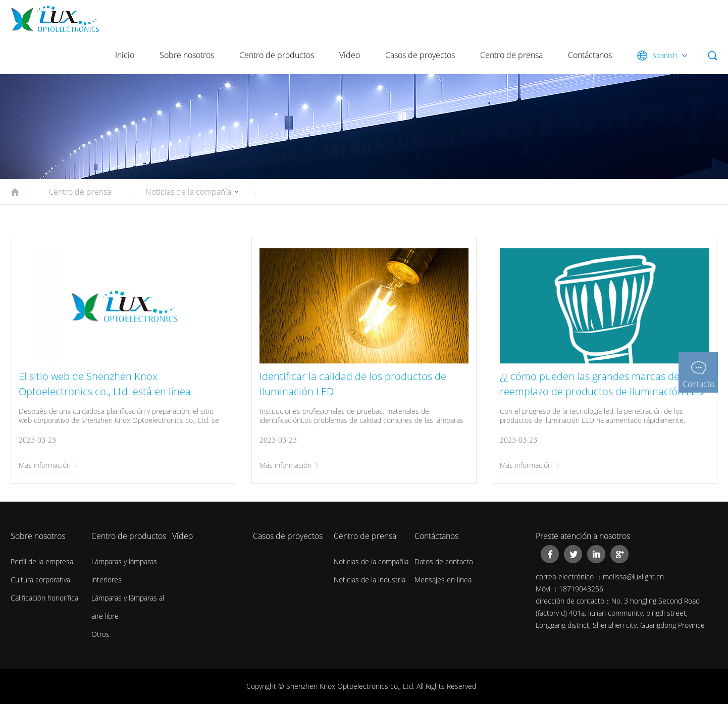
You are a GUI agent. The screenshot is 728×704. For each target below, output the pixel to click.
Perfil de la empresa (42, 561)
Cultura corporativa (40, 579)
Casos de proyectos (420, 55)
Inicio (124, 55)
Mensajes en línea (443, 579)
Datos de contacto (443, 561)
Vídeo (349, 55)
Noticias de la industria (369, 579)
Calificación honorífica (44, 598)
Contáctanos (590, 55)
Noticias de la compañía (188, 191)
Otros (100, 634)
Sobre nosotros (187, 55)
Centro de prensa (511, 55)
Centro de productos (276, 55)
